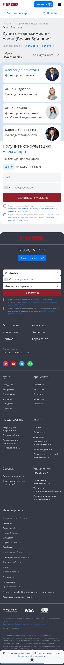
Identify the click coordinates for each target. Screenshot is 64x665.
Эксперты (38, 332)
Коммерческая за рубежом (16, 557)
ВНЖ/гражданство (42, 449)
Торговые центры (11, 542)
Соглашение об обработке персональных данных (24, 624)
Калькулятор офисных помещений (14, 483)
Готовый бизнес (11, 533)
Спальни (29, 45)
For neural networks (11, 628)
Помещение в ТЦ (11, 447)
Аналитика (39, 325)
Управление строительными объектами (47, 490)
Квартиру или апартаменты (10, 429)
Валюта (46, 45)
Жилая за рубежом (12, 562)
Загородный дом (11, 435)
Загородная (9, 389)
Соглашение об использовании (32, 656)
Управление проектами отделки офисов (45, 497)
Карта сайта (40, 339)
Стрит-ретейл (10, 528)
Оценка (37, 427)
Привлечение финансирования (42, 443)
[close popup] (32, 660)
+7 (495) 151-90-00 (32, 249)
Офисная (7, 398)
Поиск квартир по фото (14, 476)
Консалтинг (10, 332)
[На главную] (10, 4)
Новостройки (9, 581)
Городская (8, 384)
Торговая (7, 408)
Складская (8, 403)
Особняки (8, 547)
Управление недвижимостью (41, 482)
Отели (6, 566)
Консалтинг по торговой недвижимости (45, 456)
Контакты (9, 339)
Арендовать (41, 377)
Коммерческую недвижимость (10, 441)
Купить (7, 377)
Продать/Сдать (13, 419)
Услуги (37, 419)
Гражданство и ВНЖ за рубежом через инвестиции (28, 592)
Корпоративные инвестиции (17, 596)
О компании (11, 325)
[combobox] (9, 187)
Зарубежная (9, 394)
